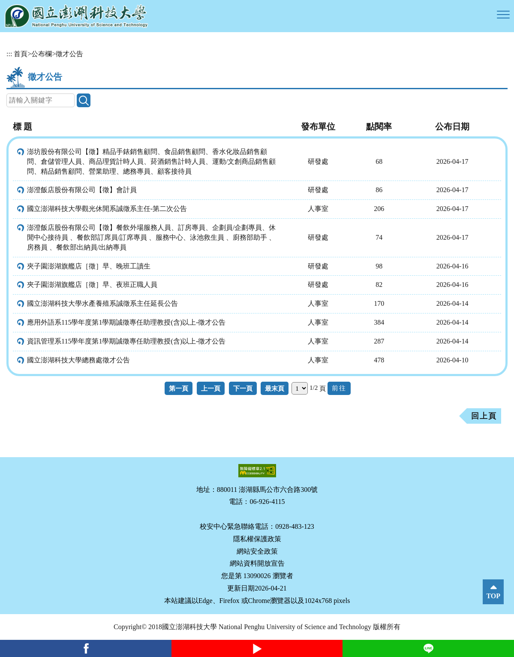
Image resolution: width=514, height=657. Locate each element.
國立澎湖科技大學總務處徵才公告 (78, 360)
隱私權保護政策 (257, 538)
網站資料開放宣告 (257, 563)
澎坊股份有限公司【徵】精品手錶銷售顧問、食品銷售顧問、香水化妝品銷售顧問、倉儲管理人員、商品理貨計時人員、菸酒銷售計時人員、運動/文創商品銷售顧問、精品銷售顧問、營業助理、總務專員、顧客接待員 (151, 161)
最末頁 (274, 388)
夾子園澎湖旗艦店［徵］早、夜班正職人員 (92, 284)
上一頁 (210, 388)
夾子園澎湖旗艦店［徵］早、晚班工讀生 (88, 266)
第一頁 (178, 388)
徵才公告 (69, 53)
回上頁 (484, 416)
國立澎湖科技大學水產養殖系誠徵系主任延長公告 (102, 303)
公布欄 (41, 53)
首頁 (20, 53)
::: (9, 53)
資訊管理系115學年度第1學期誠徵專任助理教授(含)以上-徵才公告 (126, 341)
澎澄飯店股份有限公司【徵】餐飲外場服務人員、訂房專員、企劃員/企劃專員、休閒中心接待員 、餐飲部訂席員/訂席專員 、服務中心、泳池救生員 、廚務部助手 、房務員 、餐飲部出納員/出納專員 (151, 237)
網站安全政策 (257, 551)
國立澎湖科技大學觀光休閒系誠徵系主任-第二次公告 (107, 208)
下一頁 (242, 388)
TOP (493, 596)
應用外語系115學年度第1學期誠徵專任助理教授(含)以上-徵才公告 (126, 322)
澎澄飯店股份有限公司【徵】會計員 (82, 189)
